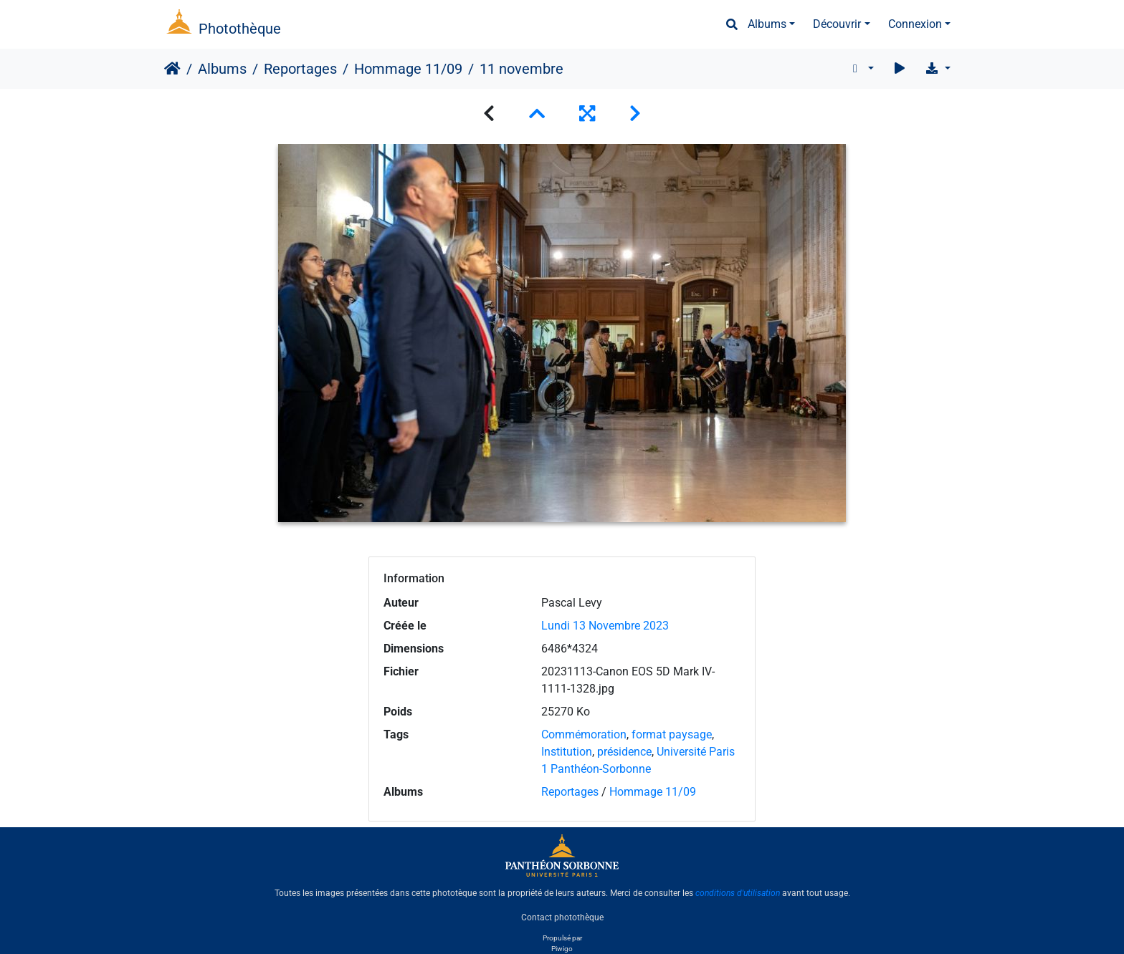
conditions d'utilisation (737, 893)
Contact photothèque (562, 917)
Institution (566, 751)
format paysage (672, 734)
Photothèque (240, 28)
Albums (767, 24)
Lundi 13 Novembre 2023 (605, 625)
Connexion (915, 24)
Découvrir (837, 24)
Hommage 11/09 (408, 68)
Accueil (172, 69)
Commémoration (584, 734)
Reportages (300, 68)
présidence (624, 751)
